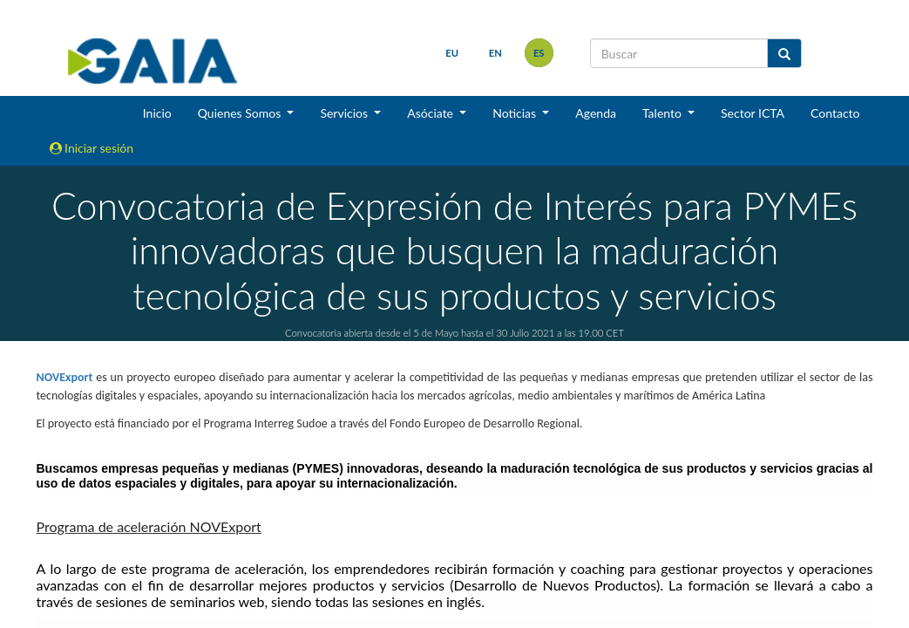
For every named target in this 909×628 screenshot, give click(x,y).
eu (451, 52)
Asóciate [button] (431, 113)
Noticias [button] (515, 113)
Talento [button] (663, 113)
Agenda (595, 113)
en (495, 52)
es (539, 52)
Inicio (157, 113)
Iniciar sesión (92, 147)
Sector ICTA (752, 113)
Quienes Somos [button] (241, 113)
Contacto (835, 113)
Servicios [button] (345, 113)
